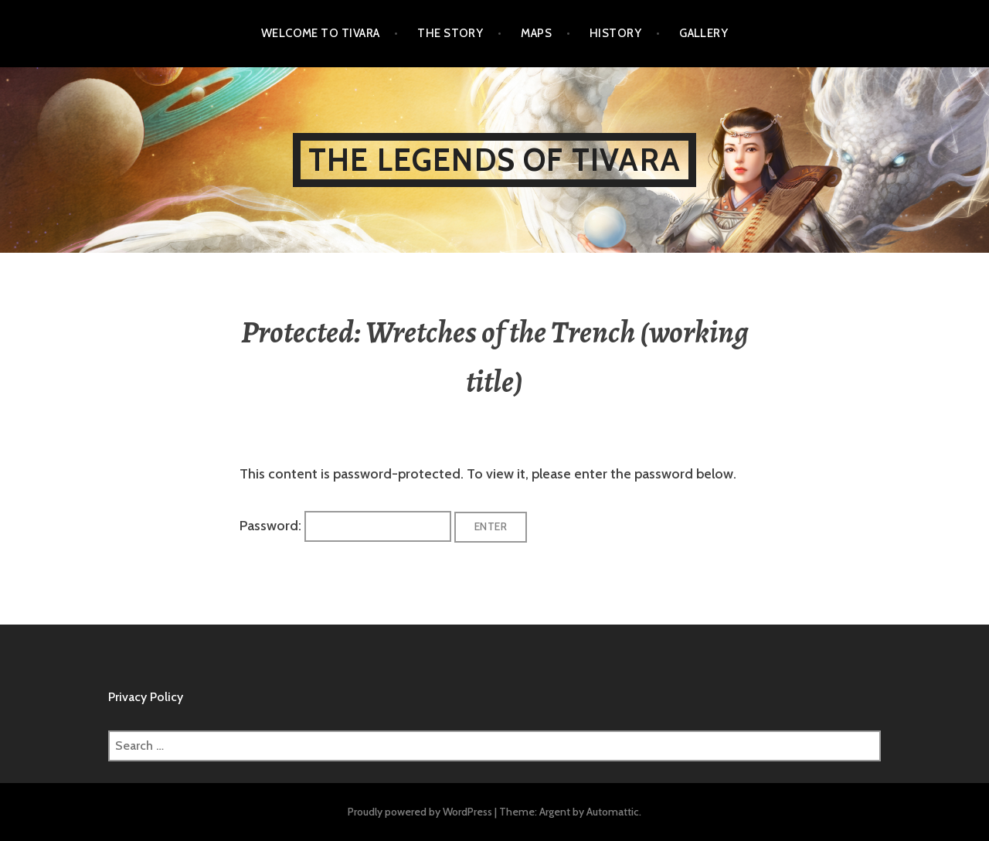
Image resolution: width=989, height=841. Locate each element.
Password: (345, 525)
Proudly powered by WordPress (420, 812)
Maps (536, 33)
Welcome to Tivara (320, 33)
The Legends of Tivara (494, 160)
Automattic (612, 812)
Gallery (703, 33)
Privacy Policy (145, 696)
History (615, 33)
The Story (450, 33)
